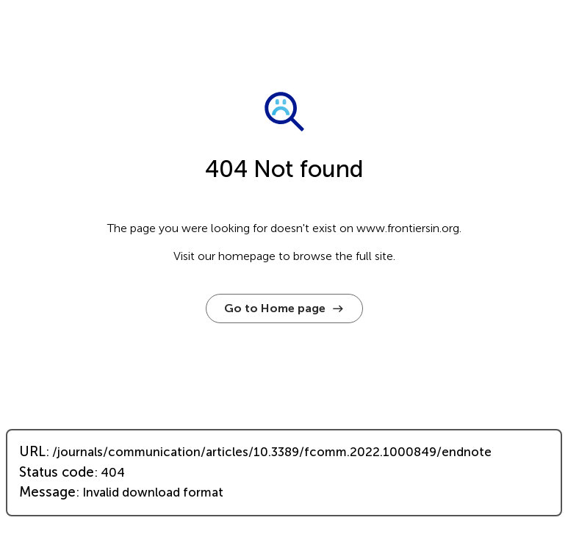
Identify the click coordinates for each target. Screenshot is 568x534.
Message (47, 492)
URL (32, 452)
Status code (56, 472)
